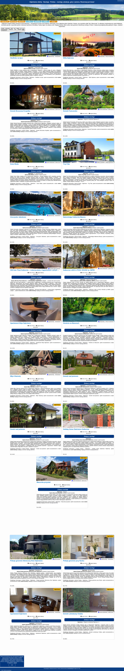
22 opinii (69, 494)
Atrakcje (45, 21)
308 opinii (96, 335)
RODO (15, 662)
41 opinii (93, 176)
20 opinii (95, 388)
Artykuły (53, 21)
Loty (29, 21)
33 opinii (48, 573)
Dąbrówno (57, 33)
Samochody (37, 21)
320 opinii (53, 282)
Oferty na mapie (13, 21)
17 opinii (41, 388)
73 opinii (40, 176)
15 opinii (43, 626)
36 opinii (97, 573)
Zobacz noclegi (36, 66)
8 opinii (41, 70)
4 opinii (99, 441)
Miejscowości (21, 21)
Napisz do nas (77, 668)
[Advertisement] (62, 522)
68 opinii (94, 70)
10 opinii (44, 123)
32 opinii (44, 335)
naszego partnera (27, 80)
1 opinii (97, 229)
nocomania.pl (120, 0)
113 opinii (42, 441)
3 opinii (100, 282)
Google (21, 656)
